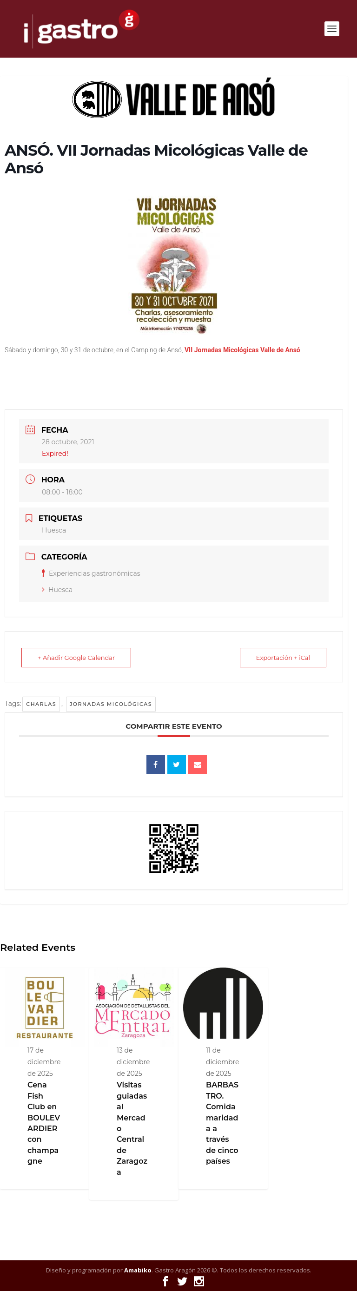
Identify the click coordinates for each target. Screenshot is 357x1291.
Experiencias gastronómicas (91, 573)
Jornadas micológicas (111, 704)
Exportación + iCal (283, 657)
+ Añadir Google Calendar (76, 657)
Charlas (41, 704)
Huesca (57, 590)
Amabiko (138, 1270)
